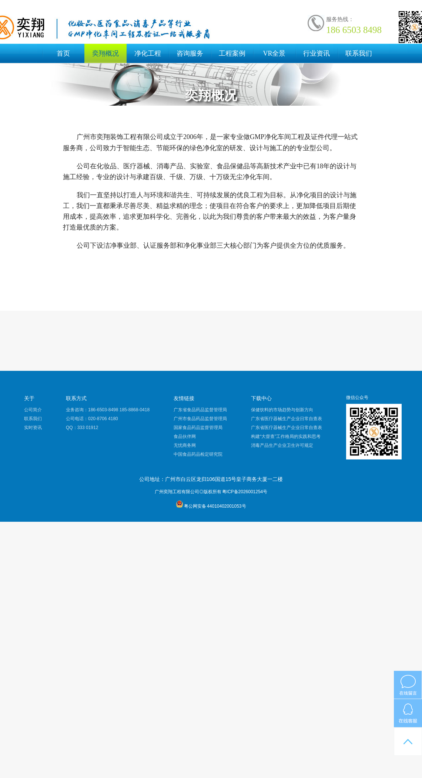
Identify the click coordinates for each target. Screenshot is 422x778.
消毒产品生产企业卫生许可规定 (282, 445)
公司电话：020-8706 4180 (92, 418)
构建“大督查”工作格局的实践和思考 (286, 436)
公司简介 (33, 409)
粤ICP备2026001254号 (245, 491)
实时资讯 (33, 427)
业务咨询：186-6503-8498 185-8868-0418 (108, 409)
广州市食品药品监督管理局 (200, 418)
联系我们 (358, 53)
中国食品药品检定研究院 (198, 454)
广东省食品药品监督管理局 (200, 409)
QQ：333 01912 (82, 427)
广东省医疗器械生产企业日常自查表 (286, 418)
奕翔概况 (105, 53)
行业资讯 (316, 53)
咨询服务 (190, 53)
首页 (63, 53)
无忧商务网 (185, 445)
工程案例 (232, 53)
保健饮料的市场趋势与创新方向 (282, 409)
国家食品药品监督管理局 (198, 427)
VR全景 (274, 53)
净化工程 (147, 53)
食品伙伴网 (185, 436)
